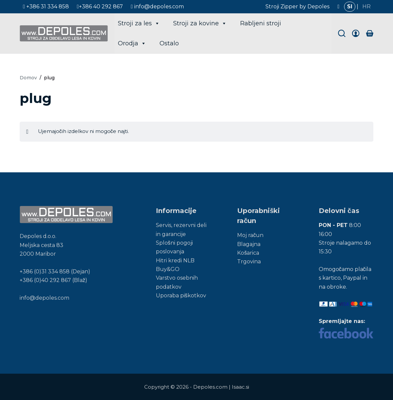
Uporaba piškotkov (181, 295)
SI (349, 6)
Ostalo (169, 43)
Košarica (248, 253)
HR (366, 6)
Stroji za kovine (200, 23)
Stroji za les (139, 23)
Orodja (132, 43)
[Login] (355, 33)
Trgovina (249, 261)
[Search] (341, 33)
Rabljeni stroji (260, 23)
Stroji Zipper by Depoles (297, 6)
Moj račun (250, 235)
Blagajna (248, 244)
